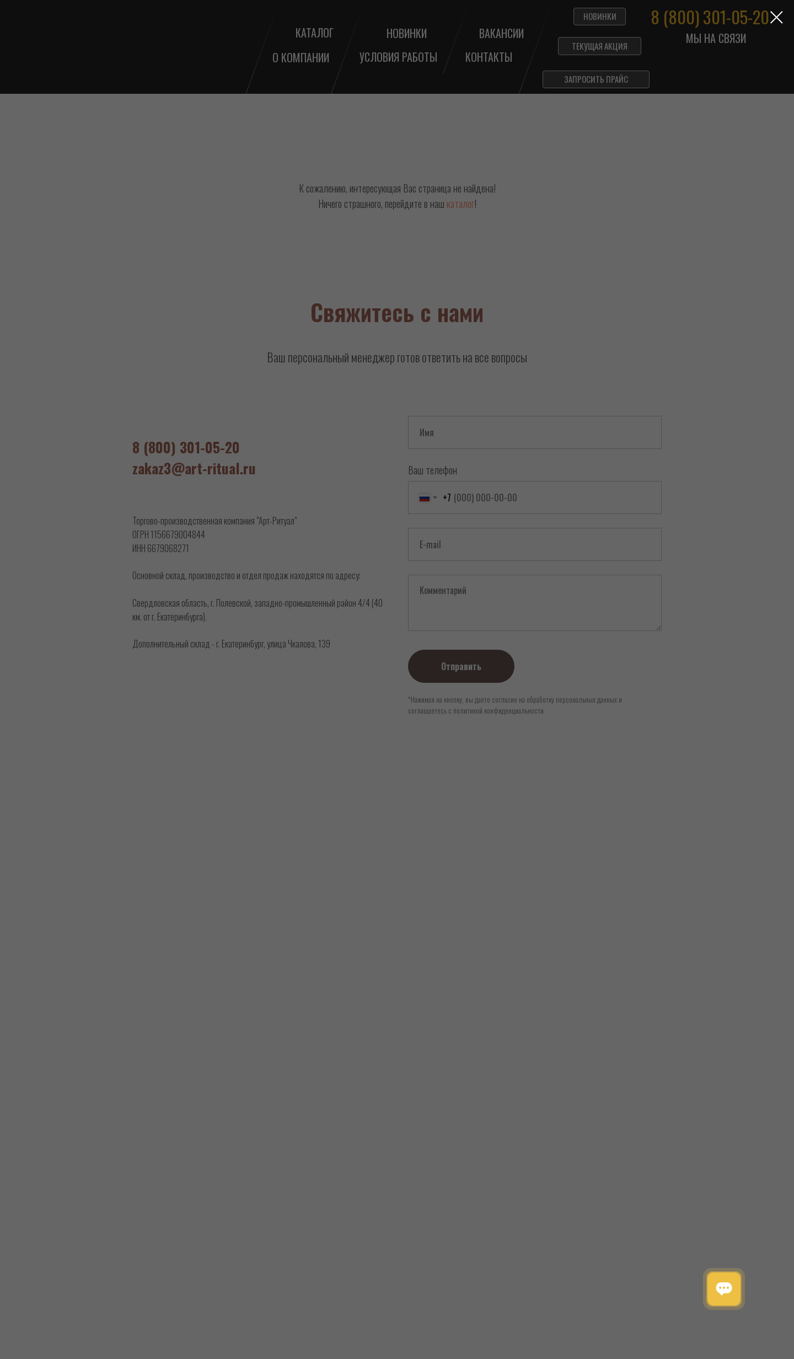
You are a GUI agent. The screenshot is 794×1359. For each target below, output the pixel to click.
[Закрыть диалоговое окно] (776, 17)
